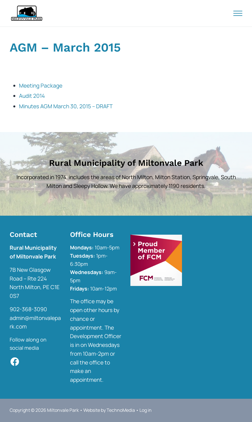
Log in (145, 410)
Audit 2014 (32, 95)
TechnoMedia (121, 410)
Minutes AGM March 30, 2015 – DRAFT (66, 106)
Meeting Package (40, 85)
